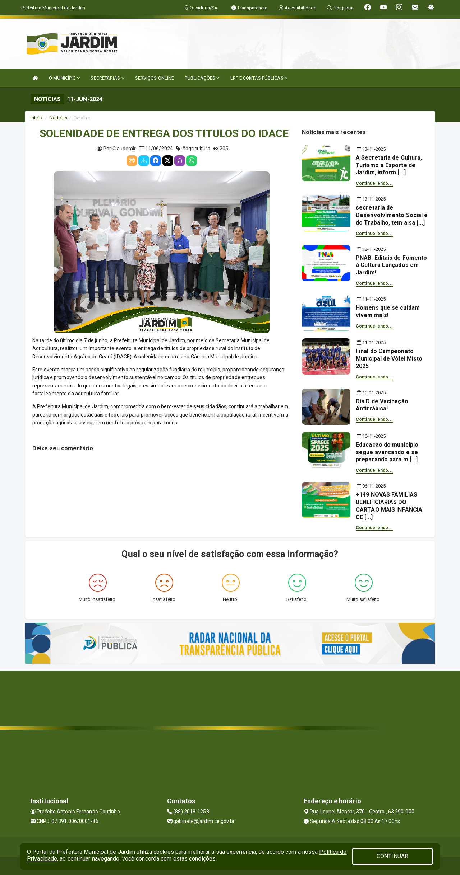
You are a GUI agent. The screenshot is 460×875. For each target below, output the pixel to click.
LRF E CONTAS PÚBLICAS (259, 78)
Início (36, 118)
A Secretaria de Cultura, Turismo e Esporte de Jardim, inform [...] (389, 165)
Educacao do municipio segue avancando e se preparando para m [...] (387, 452)
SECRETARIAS (107, 78)
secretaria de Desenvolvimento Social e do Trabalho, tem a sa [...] (392, 215)
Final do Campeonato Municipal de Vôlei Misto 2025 (389, 359)
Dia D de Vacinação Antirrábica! (382, 405)
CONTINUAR (392, 856)
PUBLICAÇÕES (202, 78)
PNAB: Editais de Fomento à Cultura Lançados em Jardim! (391, 265)
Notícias (58, 118)
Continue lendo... (374, 183)
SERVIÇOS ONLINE (154, 78)
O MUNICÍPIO (64, 78)
